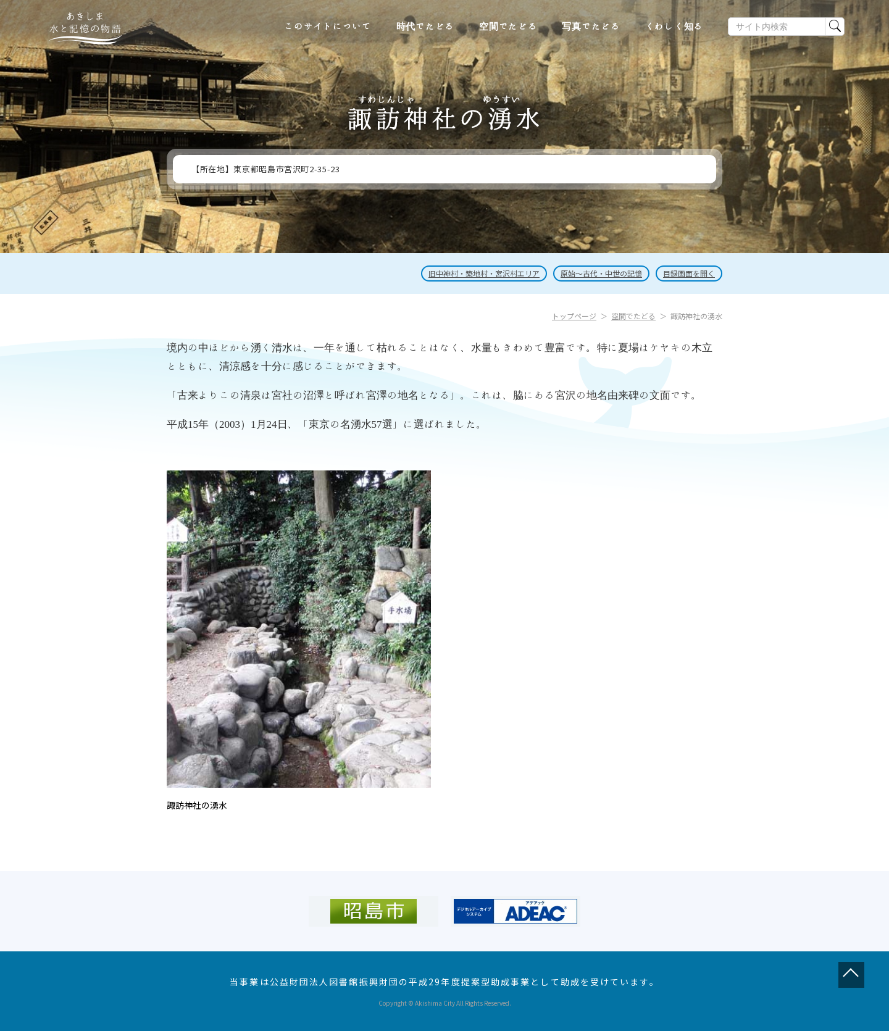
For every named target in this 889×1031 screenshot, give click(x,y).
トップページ (574, 316)
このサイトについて (328, 26)
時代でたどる (425, 26)
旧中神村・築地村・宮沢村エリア (484, 273)
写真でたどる (591, 26)
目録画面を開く (689, 273)
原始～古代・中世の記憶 (601, 273)
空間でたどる (508, 26)
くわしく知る (674, 26)
